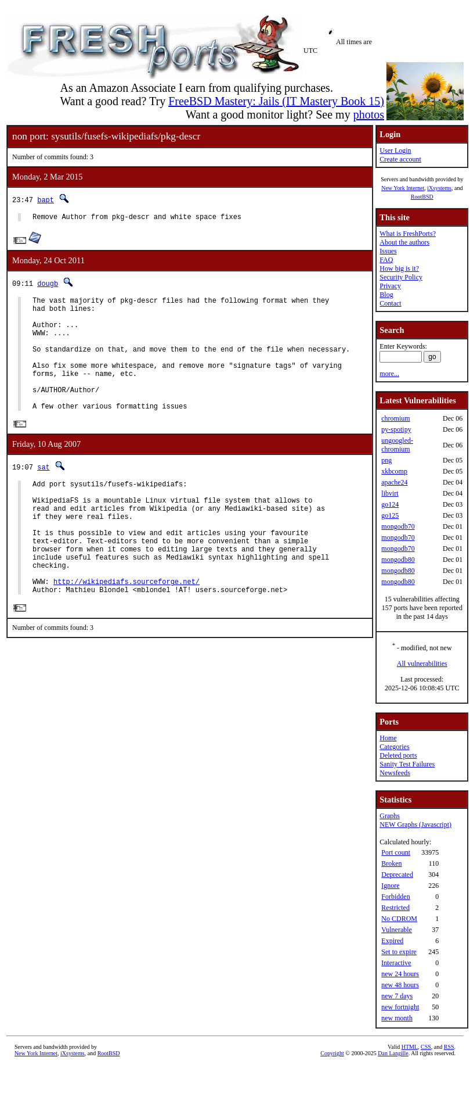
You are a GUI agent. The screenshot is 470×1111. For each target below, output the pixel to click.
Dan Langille (393, 1053)
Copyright (332, 1053)
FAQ (386, 260)
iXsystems (439, 188)
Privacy (390, 286)
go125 (390, 515)
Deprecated (397, 874)
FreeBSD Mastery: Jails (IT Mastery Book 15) (276, 101)
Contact (390, 303)
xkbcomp (394, 471)
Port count (395, 852)
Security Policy (400, 277)
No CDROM (399, 919)
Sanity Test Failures (407, 764)
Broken (391, 863)
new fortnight (400, 1007)
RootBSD (422, 196)
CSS (426, 1047)
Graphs (389, 816)
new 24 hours (400, 974)
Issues (387, 251)
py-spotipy (396, 429)
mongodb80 (397, 560)
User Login (395, 150)
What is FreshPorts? (407, 234)
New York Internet (402, 188)
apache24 (394, 482)
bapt (45, 200)
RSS (449, 1047)
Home (387, 738)
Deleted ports (398, 755)
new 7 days (397, 996)
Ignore (390, 885)
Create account (400, 159)
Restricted (395, 908)
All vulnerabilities (422, 664)
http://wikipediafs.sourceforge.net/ (126, 631)
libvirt (389, 493)
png (386, 460)
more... (389, 374)
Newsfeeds (394, 773)
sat (43, 494)
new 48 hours (400, 985)
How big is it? (399, 268)
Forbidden (395, 897)
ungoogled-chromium (397, 444)
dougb (47, 285)
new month (397, 1018)
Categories (394, 747)
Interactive (396, 963)
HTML (410, 1047)
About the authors (404, 242)
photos (368, 114)
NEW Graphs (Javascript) (415, 824)
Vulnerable (396, 930)
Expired (392, 941)
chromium (395, 418)
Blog (386, 295)
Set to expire (399, 952)
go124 (390, 504)
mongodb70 (397, 526)
